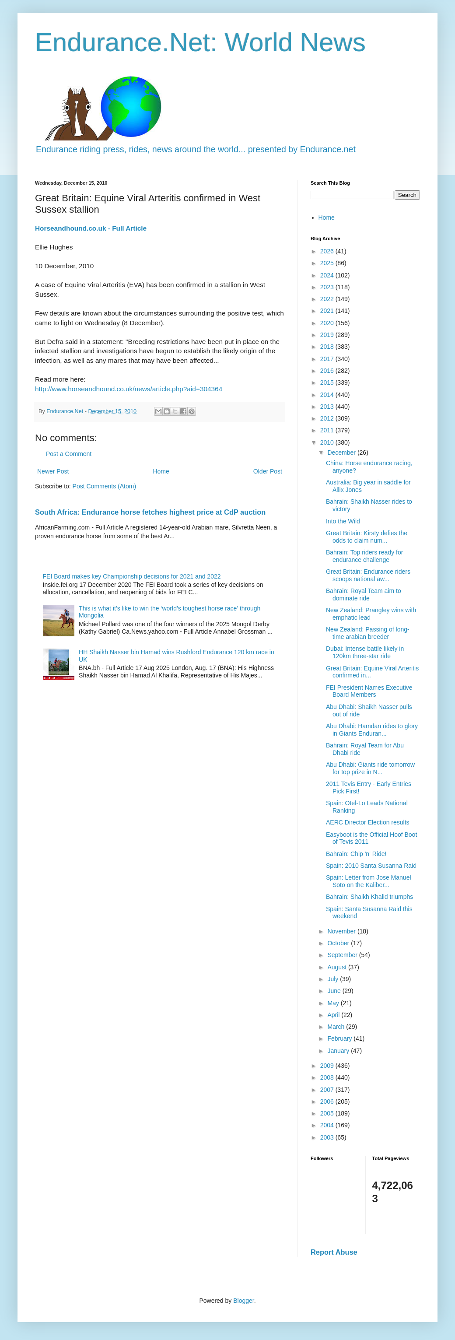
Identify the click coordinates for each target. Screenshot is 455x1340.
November (342, 931)
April (334, 1014)
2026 (328, 251)
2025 (328, 263)
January (339, 1050)
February (340, 1038)
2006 (328, 1101)
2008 (328, 1077)
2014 (328, 394)
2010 (328, 442)
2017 (328, 358)
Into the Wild (343, 521)
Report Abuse (334, 1252)
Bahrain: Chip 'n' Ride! (356, 853)
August (337, 967)
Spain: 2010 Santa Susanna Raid (371, 865)
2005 (328, 1113)
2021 (328, 310)
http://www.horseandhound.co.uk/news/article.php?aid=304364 (128, 389)
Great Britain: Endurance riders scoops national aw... (368, 575)
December (342, 452)
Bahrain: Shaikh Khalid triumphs (369, 896)
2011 (328, 430)
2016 (328, 370)
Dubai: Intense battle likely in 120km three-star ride (365, 652)
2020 (328, 322)
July (333, 978)
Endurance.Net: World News (200, 42)
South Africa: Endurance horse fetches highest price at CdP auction (150, 512)
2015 (328, 382)
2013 (328, 406)
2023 (328, 287)
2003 (328, 1137)
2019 (328, 334)
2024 (328, 275)
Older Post (267, 471)
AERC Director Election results (368, 822)
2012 (328, 418)
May (333, 1003)
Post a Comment (68, 453)
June (334, 990)
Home (161, 471)
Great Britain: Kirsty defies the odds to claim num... (366, 537)
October (339, 943)
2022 (328, 298)
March (336, 1026)
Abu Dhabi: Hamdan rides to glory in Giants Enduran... (372, 730)
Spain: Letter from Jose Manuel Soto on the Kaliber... (368, 881)
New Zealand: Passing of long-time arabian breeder (368, 633)
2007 (328, 1089)
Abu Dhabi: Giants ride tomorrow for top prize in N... (370, 768)
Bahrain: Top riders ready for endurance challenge (364, 556)
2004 (328, 1125)
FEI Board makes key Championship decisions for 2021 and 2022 (132, 576)
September (343, 954)
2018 (328, 346)
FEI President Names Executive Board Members (369, 691)
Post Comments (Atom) (104, 486)
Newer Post (53, 471)
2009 (328, 1065)
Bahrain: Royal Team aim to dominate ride (363, 594)
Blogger (243, 1300)
